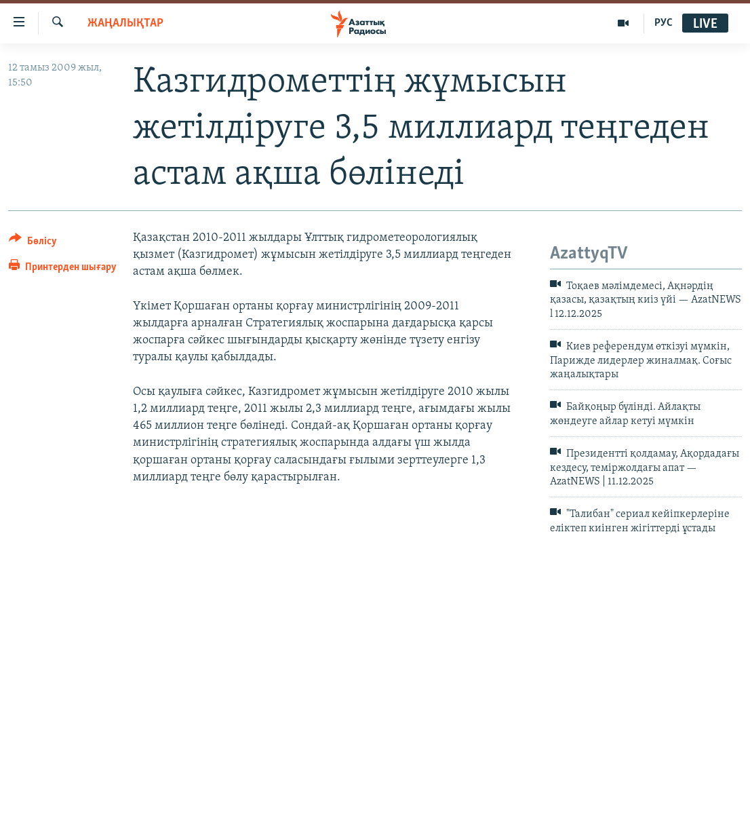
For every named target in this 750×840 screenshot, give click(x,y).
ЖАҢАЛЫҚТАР (125, 23)
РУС (663, 23)
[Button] (33, 243)
